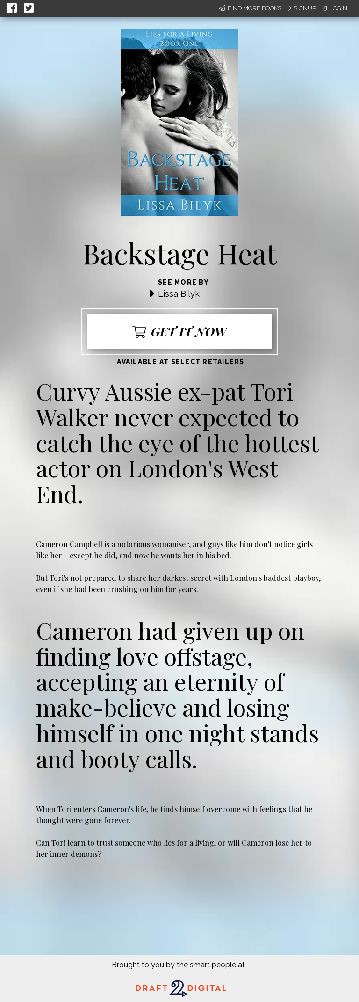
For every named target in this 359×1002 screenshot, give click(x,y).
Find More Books (250, 8)
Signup (301, 8)
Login (334, 8)
